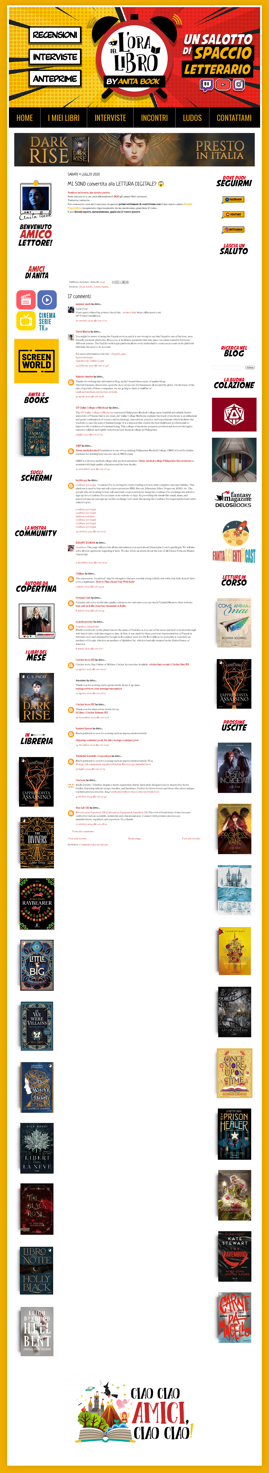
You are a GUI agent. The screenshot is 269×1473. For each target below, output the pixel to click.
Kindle (89, 287)
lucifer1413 (81, 480)
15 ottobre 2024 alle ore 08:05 (91, 824)
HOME (24, 117)
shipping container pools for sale (94, 740)
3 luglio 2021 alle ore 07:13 (89, 434)
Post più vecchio (191, 838)
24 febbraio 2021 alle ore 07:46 (92, 365)
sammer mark (83, 304)
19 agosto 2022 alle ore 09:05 (91, 669)
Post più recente (78, 838)
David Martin (83, 331)
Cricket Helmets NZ (97, 712)
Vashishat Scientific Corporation (93, 756)
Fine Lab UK (82, 807)
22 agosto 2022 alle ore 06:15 (91, 693)
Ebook (82, 287)
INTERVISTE (110, 117)
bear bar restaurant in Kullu (111, 606)
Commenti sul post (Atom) (93, 844)
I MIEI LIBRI (63, 117)
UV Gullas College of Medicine (92, 407)
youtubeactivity (84, 621)
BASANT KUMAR (85, 542)
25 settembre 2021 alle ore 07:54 (93, 469)
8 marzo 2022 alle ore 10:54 (90, 610)
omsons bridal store (148, 791)
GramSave (81, 547)
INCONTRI (154, 117)
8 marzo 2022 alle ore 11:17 (89, 648)
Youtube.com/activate (87, 626)
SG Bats (80, 712)
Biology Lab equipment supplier (93, 764)
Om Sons (81, 780)
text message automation (108, 688)
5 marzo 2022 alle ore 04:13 (90, 586)
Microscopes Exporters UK (91, 812)
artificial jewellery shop (123, 791)
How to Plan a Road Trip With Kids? (115, 581)
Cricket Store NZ (85, 659)
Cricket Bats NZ (180, 664)
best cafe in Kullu (85, 606)
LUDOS (192, 117)
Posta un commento (83, 831)
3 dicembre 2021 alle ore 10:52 (91, 562)
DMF (78, 445)
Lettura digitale (101, 287)
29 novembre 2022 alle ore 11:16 (92, 717)
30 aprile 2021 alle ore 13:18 (90, 396)
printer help (129, 312)
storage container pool (125, 740)
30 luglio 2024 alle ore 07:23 (90, 769)
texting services (84, 688)
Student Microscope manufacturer (132, 764)
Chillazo (80, 573)
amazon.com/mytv (85, 516)
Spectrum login (84, 357)
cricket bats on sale (159, 664)
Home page (134, 838)
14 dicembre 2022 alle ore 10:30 (92, 745)
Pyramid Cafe (83, 597)
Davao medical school (87, 450)
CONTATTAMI (234, 117)
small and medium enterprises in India (96, 391)
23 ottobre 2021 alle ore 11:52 (91, 531)
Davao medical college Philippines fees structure (165, 460)
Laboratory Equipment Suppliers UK (128, 812)
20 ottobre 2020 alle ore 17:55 (91, 320)
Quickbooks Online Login (90, 360)
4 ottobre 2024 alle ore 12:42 (91, 796)
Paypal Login (119, 353)
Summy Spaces (84, 728)
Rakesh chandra (84, 376)
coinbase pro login (86, 484)
